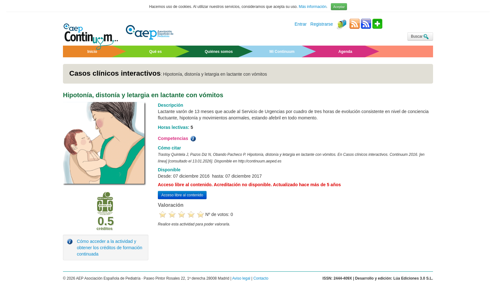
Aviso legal (241, 278)
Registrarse (321, 24)
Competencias (177, 138)
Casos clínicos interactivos (115, 73)
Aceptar (338, 7)
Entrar (300, 24)
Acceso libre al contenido (182, 195)
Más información (312, 6)
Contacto (261, 278)
